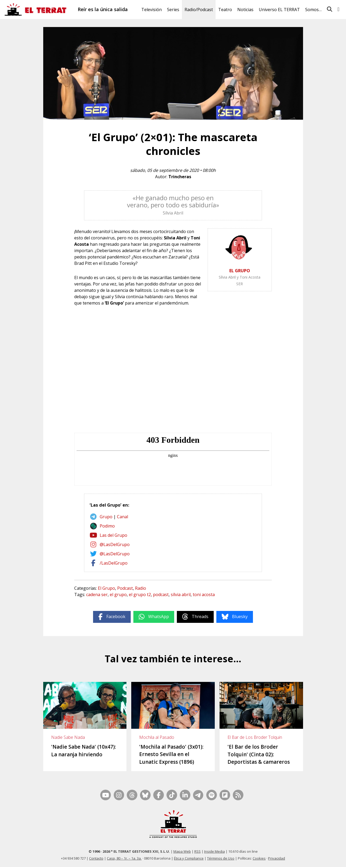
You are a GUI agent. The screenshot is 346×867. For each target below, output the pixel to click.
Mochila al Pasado (156, 737)
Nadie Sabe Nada (68, 737)
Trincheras (179, 177)
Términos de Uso (220, 858)
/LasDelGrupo (114, 563)
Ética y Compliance (189, 858)
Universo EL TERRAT (279, 9)
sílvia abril (181, 594)
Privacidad (276, 858)
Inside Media (214, 851)
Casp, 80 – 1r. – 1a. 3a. (124, 858)
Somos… (313, 9)
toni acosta (204, 594)
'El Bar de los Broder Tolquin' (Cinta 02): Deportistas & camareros (258, 754)
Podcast (125, 588)
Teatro (225, 9)
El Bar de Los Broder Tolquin (254, 737)
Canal (122, 517)
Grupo (106, 517)
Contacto (96, 858)
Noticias (245, 9)
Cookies (259, 858)
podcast (161, 594)
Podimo (107, 526)
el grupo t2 (140, 594)
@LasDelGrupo (115, 544)
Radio (140, 588)
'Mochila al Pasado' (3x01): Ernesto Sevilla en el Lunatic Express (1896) (171, 754)
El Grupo (106, 588)
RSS (197, 851)
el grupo (118, 594)
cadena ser (97, 594)
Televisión (151, 9)
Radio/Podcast (199, 9)
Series (173, 9)
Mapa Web (182, 851)
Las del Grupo (113, 535)
